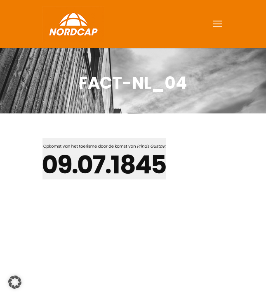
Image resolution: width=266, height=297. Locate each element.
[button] (15, 282)
